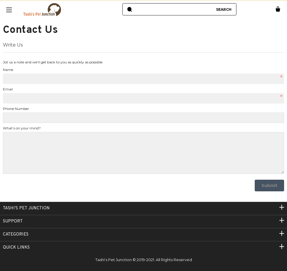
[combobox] (173, 9)
